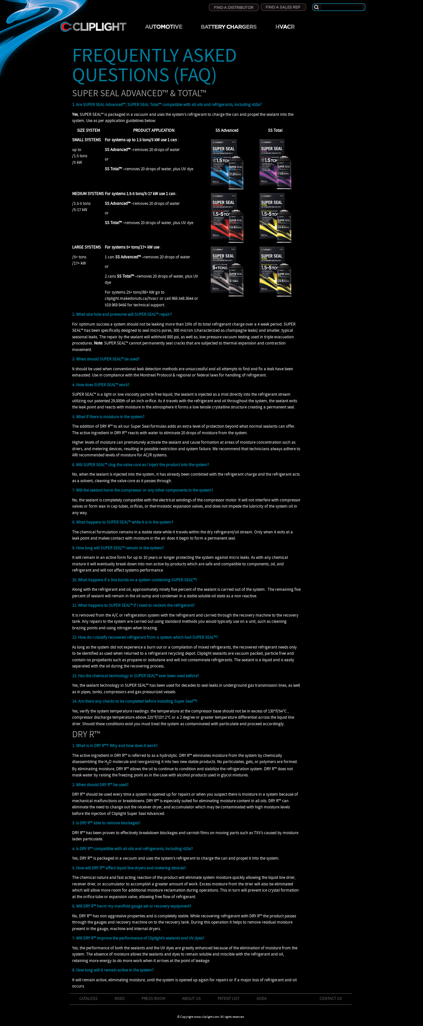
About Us (191, 999)
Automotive (163, 29)
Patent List (229, 999)
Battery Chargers (228, 29)
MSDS (120, 999)
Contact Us (331, 999)
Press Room (153, 999)
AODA (262, 999)
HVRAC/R (285, 29)
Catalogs (88, 999)
